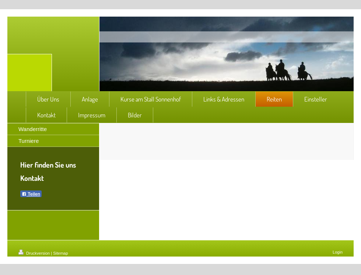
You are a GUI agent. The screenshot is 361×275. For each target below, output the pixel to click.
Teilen (31, 194)
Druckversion (34, 253)
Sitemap (60, 253)
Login (338, 252)
